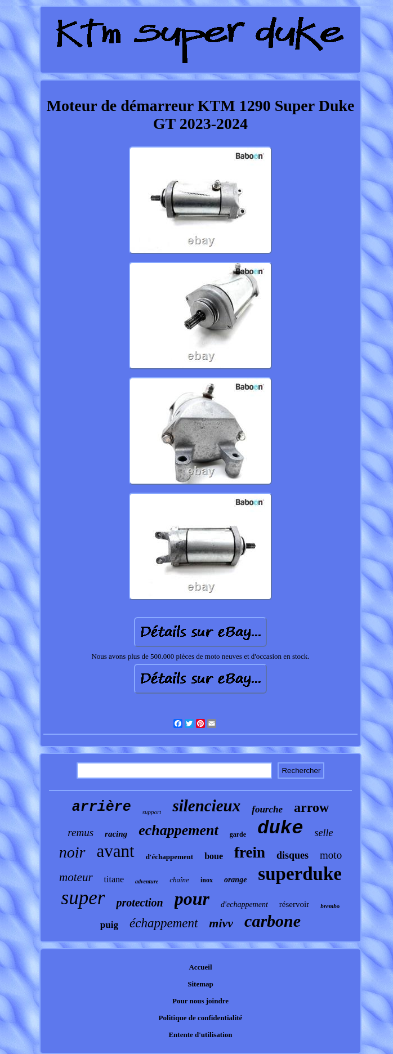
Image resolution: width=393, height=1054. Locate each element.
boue (213, 856)
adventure (146, 881)
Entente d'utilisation (200, 1034)
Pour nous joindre (200, 1001)
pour (192, 898)
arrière (101, 807)
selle (324, 832)
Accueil (200, 967)
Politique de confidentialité (201, 1017)
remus (80, 832)
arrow (311, 807)
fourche (267, 809)
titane (114, 879)
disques (292, 855)
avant (116, 851)
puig (109, 924)
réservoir (294, 904)
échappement (163, 923)
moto (331, 855)
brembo (330, 906)
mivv (221, 923)
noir (72, 852)
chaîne (179, 880)
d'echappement (244, 904)
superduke (300, 874)
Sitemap (200, 984)
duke (280, 828)
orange (235, 880)
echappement (178, 830)
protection (139, 902)
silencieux (206, 806)
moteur (76, 877)
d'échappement (170, 856)
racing (116, 833)
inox (206, 880)
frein (249, 852)
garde (238, 834)
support (152, 812)
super (83, 898)
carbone (272, 921)
